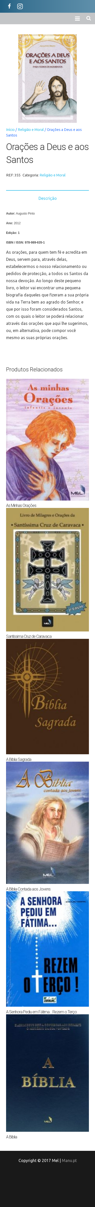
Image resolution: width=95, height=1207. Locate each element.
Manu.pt (69, 1160)
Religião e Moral (31, 130)
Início (10, 130)
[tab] (47, 198)
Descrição (48, 198)
